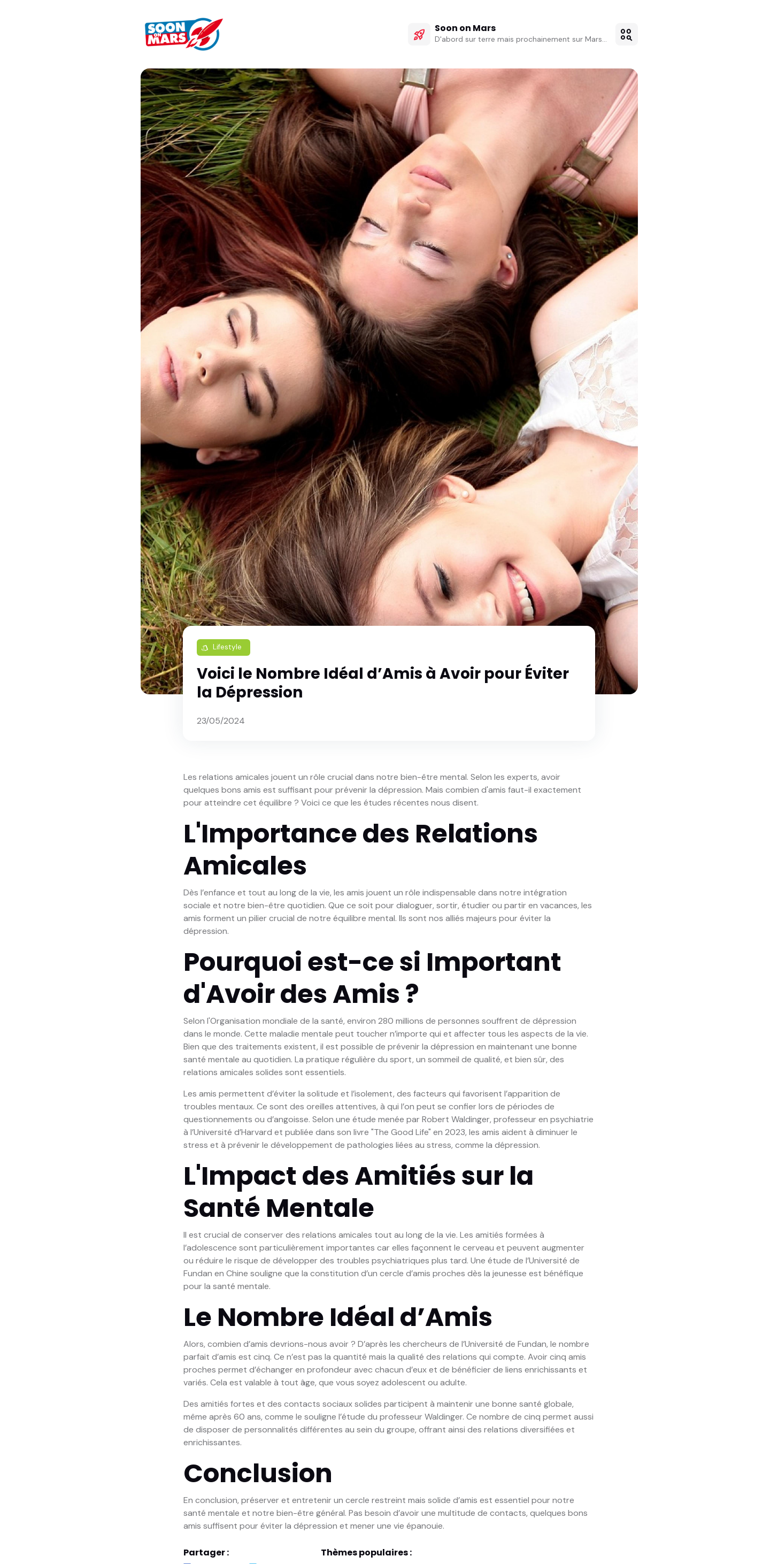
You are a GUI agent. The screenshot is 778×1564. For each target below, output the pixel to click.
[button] (626, 35)
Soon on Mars (465, 29)
